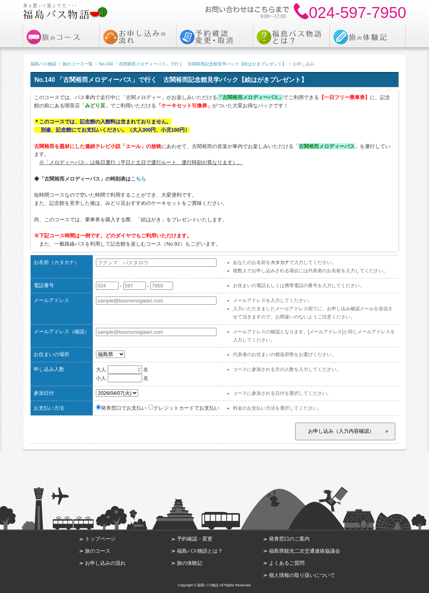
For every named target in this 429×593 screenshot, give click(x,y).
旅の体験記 (189, 563)
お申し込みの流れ (105, 563)
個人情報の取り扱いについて (302, 575)
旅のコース (97, 551)
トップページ (100, 539)
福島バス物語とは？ (200, 551)
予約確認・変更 (195, 539)
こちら (138, 179)
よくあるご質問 (287, 563)
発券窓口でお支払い (121, 408)
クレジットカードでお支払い (184, 408)
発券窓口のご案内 (289, 539)
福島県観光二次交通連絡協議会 (304, 551)
